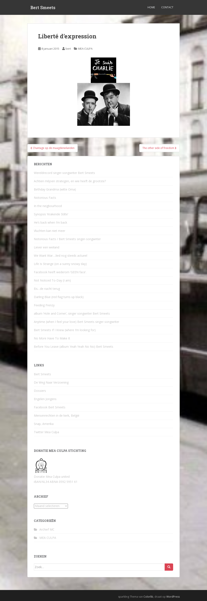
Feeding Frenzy (44, 305)
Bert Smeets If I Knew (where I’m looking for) (65, 330)
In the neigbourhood (48, 206)
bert (68, 48)
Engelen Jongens (45, 399)
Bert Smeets (42, 7)
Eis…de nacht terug (47, 289)
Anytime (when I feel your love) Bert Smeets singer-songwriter (76, 322)
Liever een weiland (46, 247)
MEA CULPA (85, 48)
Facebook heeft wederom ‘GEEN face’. (60, 272)
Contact (167, 7)
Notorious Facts (45, 198)
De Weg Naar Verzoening (51, 382)
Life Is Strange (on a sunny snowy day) (60, 264)
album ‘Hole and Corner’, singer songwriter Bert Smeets (72, 313)
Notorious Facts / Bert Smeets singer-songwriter (67, 239)
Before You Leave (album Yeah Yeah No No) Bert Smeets (73, 347)
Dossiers (40, 391)
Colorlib (148, 596)
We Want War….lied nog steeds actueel (60, 256)
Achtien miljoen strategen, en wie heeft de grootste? (70, 181)
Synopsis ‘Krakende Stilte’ (51, 214)
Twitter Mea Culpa (46, 432)
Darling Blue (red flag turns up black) (59, 297)
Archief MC (46, 529)
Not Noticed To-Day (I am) (52, 280)
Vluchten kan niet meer (49, 231)
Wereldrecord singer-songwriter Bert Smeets (64, 173)
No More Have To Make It (52, 338)
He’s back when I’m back (50, 222)
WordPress (173, 596)
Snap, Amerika (44, 424)
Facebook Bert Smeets (49, 407)
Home (151, 7)
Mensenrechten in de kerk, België (56, 415)
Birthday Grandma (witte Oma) (55, 189)
